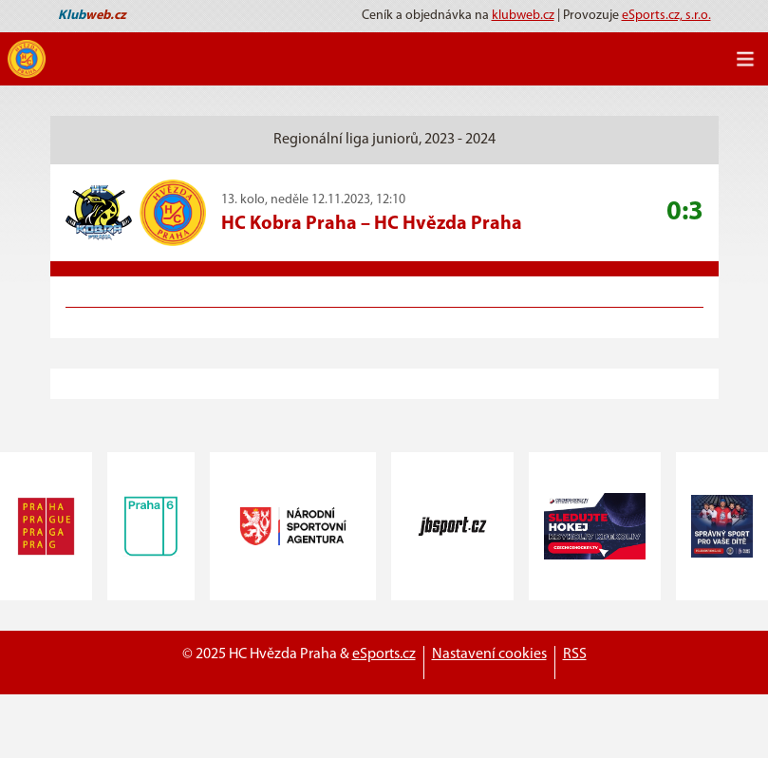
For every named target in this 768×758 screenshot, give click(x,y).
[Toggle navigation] (745, 59)
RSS (575, 654)
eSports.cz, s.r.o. (666, 16)
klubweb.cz (523, 16)
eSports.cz (384, 654)
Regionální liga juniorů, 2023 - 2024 (384, 139)
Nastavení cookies (489, 654)
